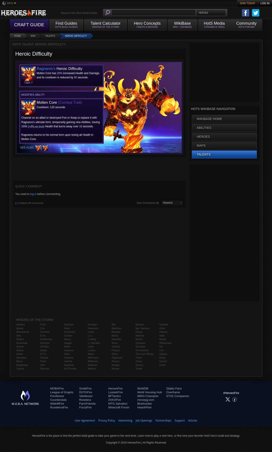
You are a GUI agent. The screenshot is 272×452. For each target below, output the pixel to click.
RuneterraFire (59, 407)
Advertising (126, 420)
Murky (115, 335)
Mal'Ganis (93, 357)
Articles (192, 420)
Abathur (20, 324)
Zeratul (163, 361)
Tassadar (140, 346)
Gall (42, 365)
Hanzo (67, 339)
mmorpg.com (145, 399)
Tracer (138, 361)
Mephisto (117, 328)
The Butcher (142, 350)
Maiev (91, 354)
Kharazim (93, 328)
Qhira (115, 354)
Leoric (91, 331)
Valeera (163, 331)
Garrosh (44, 368)
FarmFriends (87, 403)
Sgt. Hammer (142, 328)
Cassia (20, 368)
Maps (201, 145)
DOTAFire (85, 392)
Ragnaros (117, 357)
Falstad (44, 357)
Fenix (43, 361)
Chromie (44, 331)
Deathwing (46, 339)
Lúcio (91, 346)
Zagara (163, 354)
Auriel (19, 354)
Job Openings (144, 420)
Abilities (204, 128)
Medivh (92, 368)
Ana (18, 335)
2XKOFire (114, 399)
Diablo (43, 350)
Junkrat (68, 361)
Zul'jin (162, 365)
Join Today (248, 3)
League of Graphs (61, 392)
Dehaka (44, 346)
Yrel (161, 350)
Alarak (19, 328)
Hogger (68, 343)
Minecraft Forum (118, 407)
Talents (50, 36)
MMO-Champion (147, 396)
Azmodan (21, 357)
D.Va (42, 335)
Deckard (44, 343)
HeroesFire (115, 388)
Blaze (19, 361)
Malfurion (93, 361)
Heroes (203, 136)
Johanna (68, 357)
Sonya (138, 331)
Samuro (139, 324)
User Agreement (85, 420)
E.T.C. (43, 354)
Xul (161, 346)
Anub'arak (21, 343)
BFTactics (114, 396)
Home (17, 36)
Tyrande (163, 324)
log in (33, 194)
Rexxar (115, 368)
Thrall (138, 357)
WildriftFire (57, 403)
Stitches (139, 335)
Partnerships (163, 420)
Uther (162, 328)
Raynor (115, 361)
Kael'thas (69, 365)
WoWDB (142, 388)
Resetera (85, 399)
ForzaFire (85, 407)
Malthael (92, 365)
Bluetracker (144, 403)
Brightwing (22, 365)
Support (180, 420)
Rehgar (116, 365)
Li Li (90, 335)
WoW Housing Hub (149, 392)
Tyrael (138, 368)
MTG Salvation (117, 403)
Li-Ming (92, 339)
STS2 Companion (177, 396)
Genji (67, 328)
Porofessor (57, 396)
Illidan (67, 346)
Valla (162, 335)
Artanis (20, 346)
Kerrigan (92, 324)
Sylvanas (140, 343)
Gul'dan (68, 335)
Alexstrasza (22, 331)
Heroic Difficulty (76, 36)
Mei (114, 324)
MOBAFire (57, 388)
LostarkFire (115, 392)
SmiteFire (85, 388)
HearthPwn (144, 407)
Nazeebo (116, 339)
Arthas (20, 350)
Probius (116, 350)
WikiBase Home (209, 119)
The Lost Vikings (144, 354)
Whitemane (165, 343)
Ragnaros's (46, 69)
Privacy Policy (106, 420)
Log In (265, 3)
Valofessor (86, 396)
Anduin (20, 339)
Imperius (68, 350)
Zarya (162, 357)
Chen (43, 324)
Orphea (116, 346)
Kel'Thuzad (70, 368)
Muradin (116, 331)
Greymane (69, 331)
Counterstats (58, 399)
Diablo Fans (174, 388)
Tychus (139, 365)
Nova (114, 343)
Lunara (91, 350)
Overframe (173, 392)
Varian (162, 339)
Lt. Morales (94, 343)
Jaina (67, 354)
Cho (42, 328)
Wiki (33, 36)
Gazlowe (69, 324)
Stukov (139, 339)
